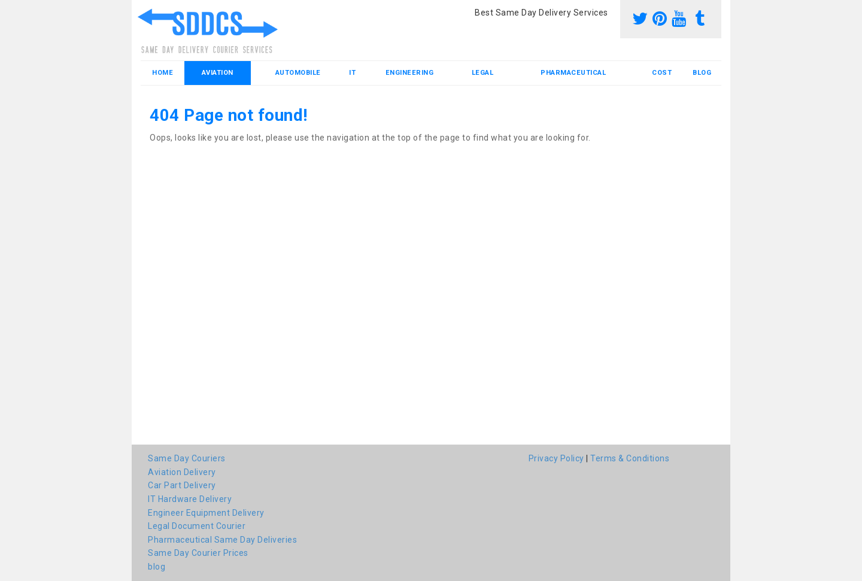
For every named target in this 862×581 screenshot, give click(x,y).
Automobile (298, 73)
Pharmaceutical (573, 73)
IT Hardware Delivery (190, 499)
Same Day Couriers (187, 458)
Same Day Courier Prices (198, 553)
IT (352, 73)
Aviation (217, 73)
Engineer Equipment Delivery (206, 513)
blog (702, 73)
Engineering (410, 73)
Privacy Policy (556, 458)
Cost (662, 73)
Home (162, 73)
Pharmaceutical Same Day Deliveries (222, 540)
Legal (483, 73)
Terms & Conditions (629, 458)
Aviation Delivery (182, 472)
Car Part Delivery (182, 485)
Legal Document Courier (196, 526)
